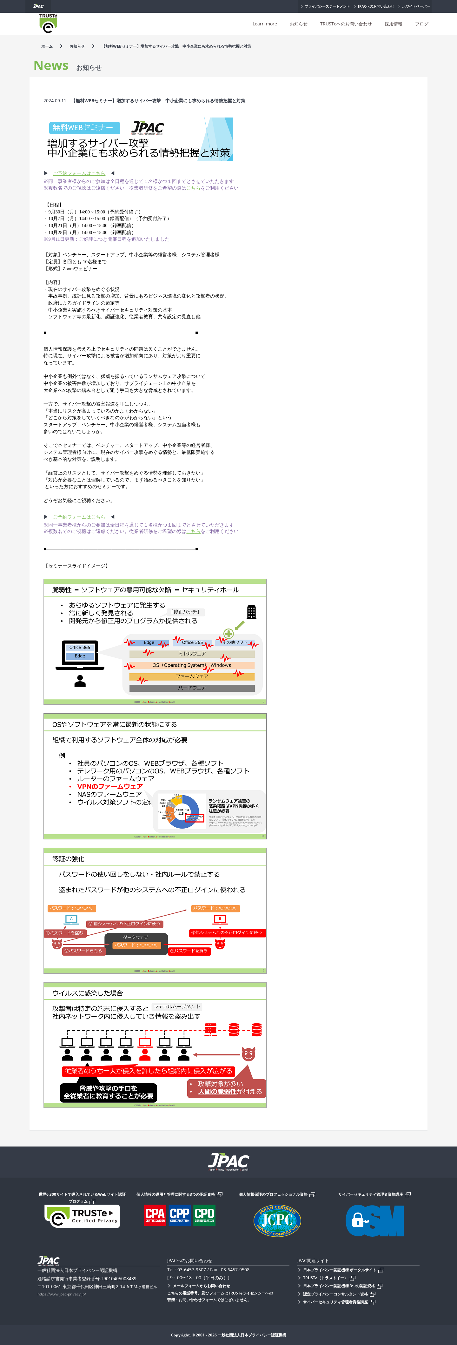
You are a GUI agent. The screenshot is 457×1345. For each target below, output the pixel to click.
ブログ (421, 24)
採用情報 (393, 24)
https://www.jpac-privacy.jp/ (61, 1294)
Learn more (265, 24)
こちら (193, 188)
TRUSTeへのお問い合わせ (346, 24)
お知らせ (299, 24)
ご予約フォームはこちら (79, 173)
